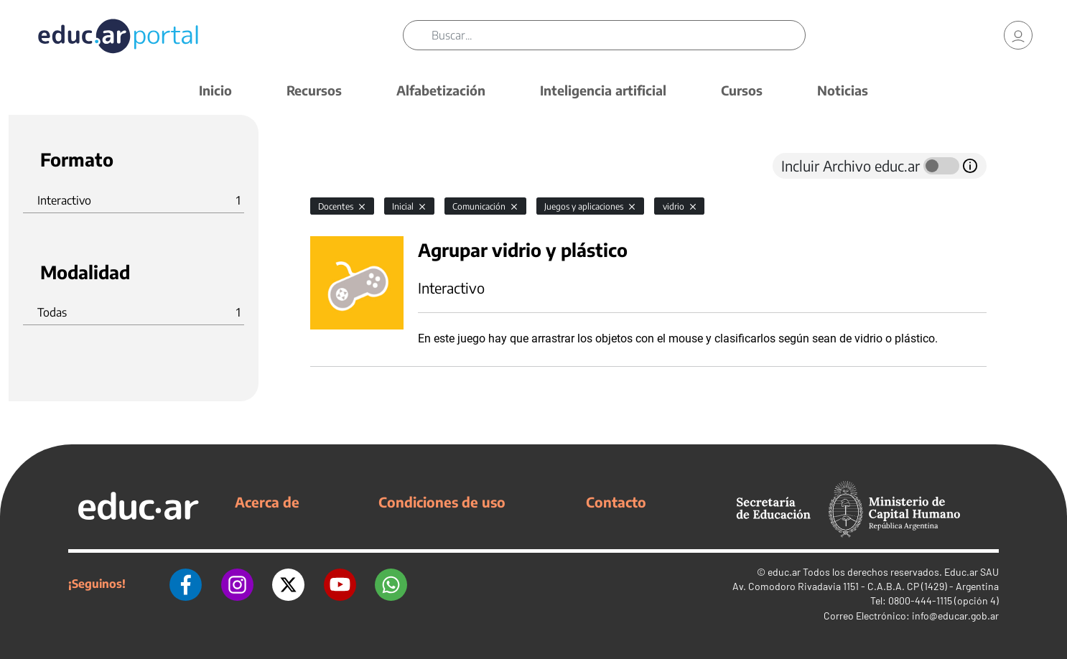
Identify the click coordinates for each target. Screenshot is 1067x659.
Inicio (215, 90)
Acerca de (267, 501)
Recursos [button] (314, 90)
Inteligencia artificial (603, 90)
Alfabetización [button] (440, 90)
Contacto (616, 501)
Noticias (842, 90)
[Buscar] (619, 36)
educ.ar (784, 572)
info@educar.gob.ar (955, 615)
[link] (1018, 36)
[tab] (339, 165)
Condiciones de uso (441, 501)
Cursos (742, 90)
